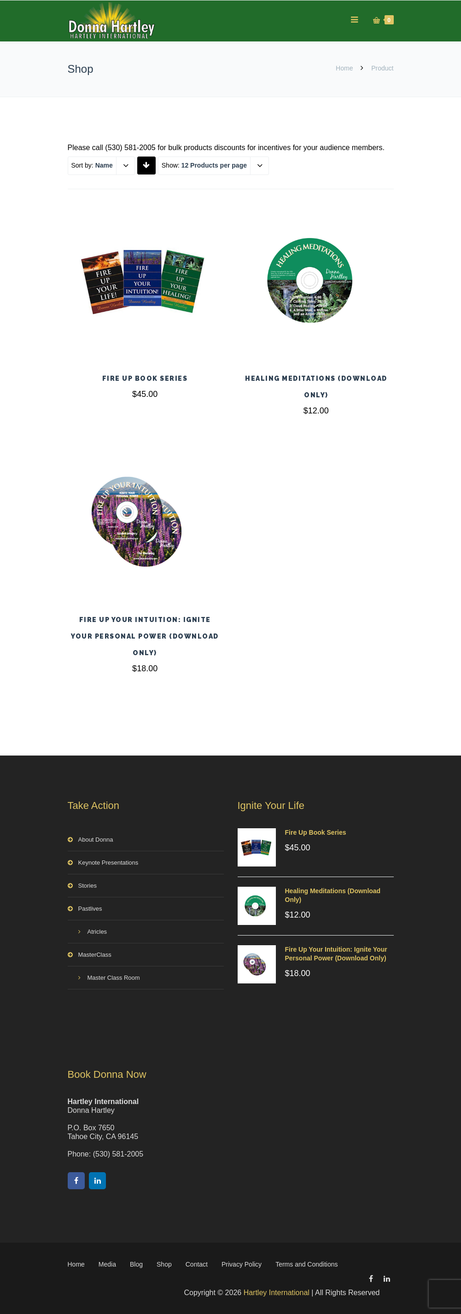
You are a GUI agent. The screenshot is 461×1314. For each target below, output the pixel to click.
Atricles (97, 931)
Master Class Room (114, 977)
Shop (164, 1264)
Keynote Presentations (108, 862)
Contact (197, 1264)
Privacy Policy (242, 1264)
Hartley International (276, 1293)
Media (107, 1264)
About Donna (95, 839)
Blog (136, 1264)
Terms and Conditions (306, 1264)
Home (344, 68)
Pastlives (90, 908)
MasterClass (94, 954)
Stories (87, 885)
